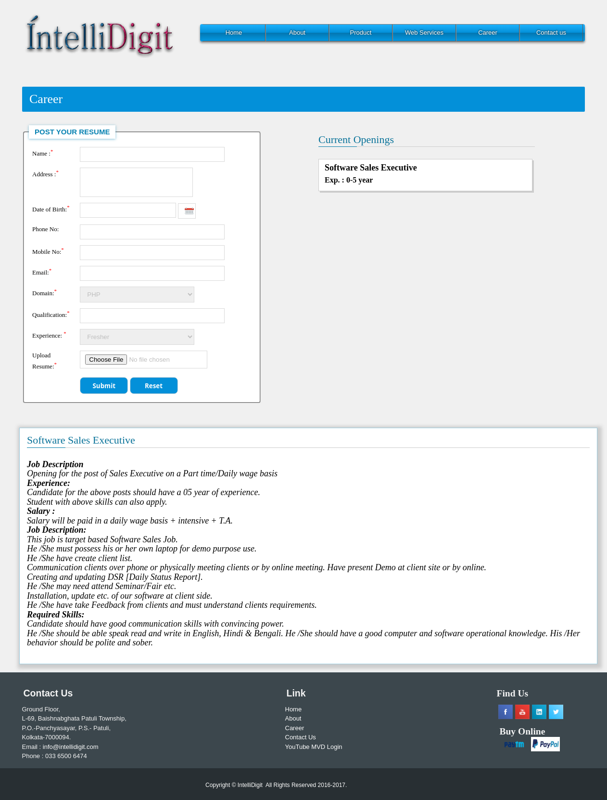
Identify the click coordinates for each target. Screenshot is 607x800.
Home (234, 32)
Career (487, 32)
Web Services (424, 32)
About (297, 32)
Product (361, 32)
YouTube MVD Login (313, 746)
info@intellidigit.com (71, 746)
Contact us (551, 32)
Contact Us (300, 737)
